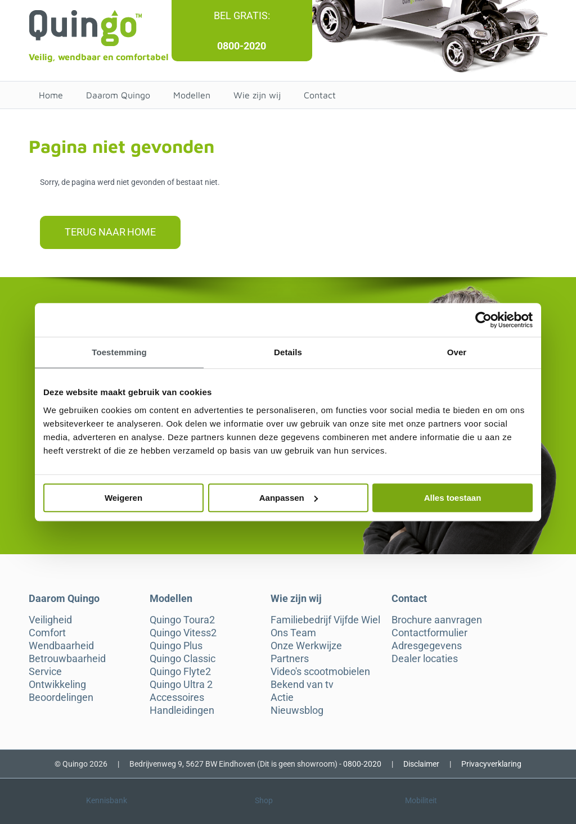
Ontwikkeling (57, 685)
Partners (290, 659)
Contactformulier (429, 633)
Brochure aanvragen (437, 620)
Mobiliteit (421, 800)
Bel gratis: (242, 15)
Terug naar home (110, 232)
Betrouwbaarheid (67, 659)
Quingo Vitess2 (183, 633)
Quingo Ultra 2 (181, 685)
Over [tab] (457, 352)
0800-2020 (241, 46)
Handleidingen (182, 710)
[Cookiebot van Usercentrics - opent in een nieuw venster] (483, 319)
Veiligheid (50, 620)
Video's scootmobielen (320, 672)
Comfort (47, 633)
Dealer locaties (425, 659)
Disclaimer (421, 763)
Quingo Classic (182, 659)
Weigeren (123, 497)
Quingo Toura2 (182, 620)
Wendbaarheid (61, 646)
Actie (282, 697)
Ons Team (293, 633)
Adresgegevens (427, 646)
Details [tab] (288, 352)
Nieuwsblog (297, 710)
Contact (320, 95)
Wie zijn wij (257, 95)
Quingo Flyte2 (180, 672)
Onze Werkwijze (306, 646)
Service (45, 672)
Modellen (191, 95)
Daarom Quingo (118, 95)
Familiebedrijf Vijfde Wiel (325, 620)
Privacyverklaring (491, 763)
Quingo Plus (176, 646)
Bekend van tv (302, 685)
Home (51, 95)
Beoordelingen (61, 697)
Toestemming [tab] (119, 352)
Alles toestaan (453, 497)
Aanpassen (288, 497)
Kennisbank (106, 800)
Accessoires (177, 697)
